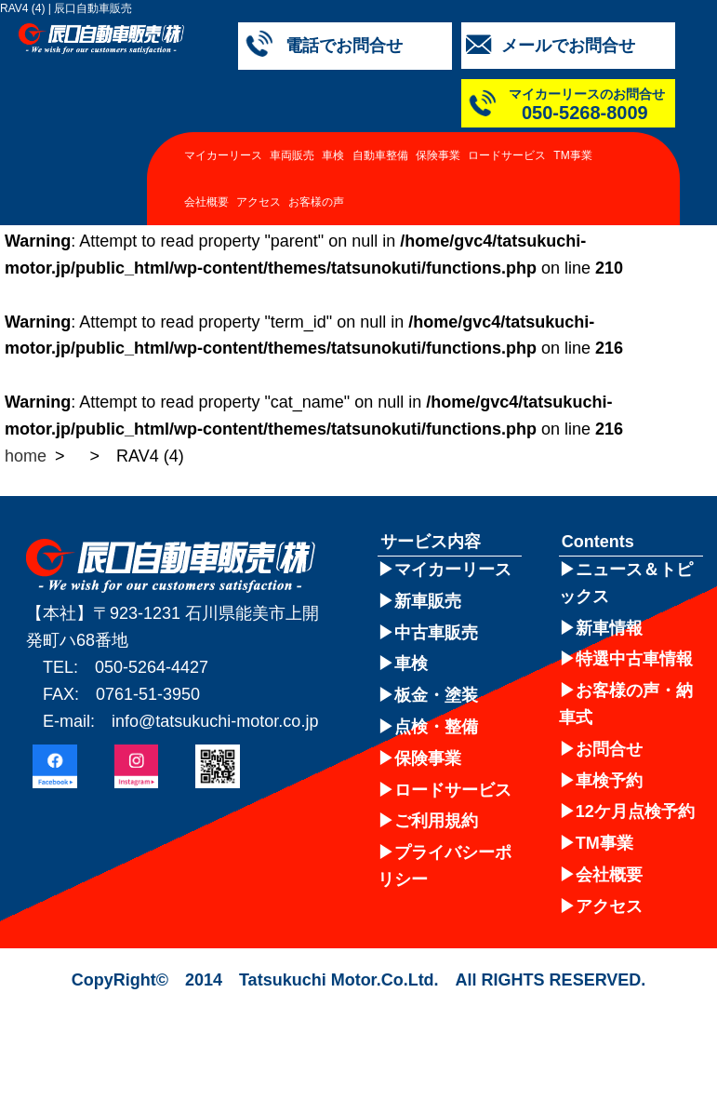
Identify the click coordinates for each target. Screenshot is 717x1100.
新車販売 (427, 601)
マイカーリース (223, 155)
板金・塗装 (436, 695)
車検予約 (609, 780)
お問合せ (609, 749)
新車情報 (609, 628)
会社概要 (206, 201)
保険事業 (438, 155)
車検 (333, 155)
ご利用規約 (436, 821)
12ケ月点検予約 (635, 811)
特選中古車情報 (634, 659)
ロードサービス (507, 155)
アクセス (258, 201)
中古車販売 (436, 633)
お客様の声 (316, 201)
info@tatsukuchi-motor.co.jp (215, 721)
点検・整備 (436, 727)
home (25, 456)
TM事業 (572, 155)
